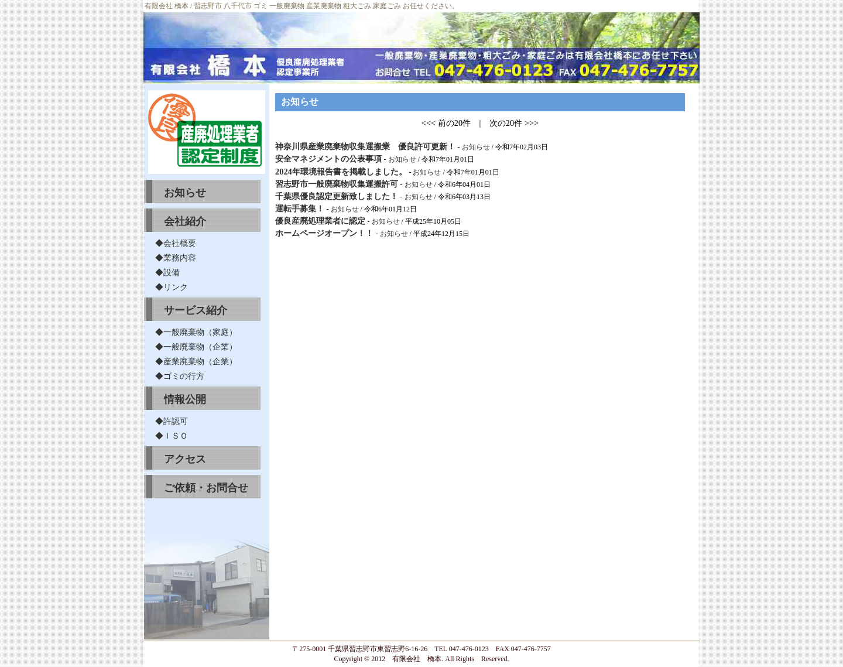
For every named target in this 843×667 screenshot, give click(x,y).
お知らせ (185, 193)
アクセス (185, 459)
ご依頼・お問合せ (206, 488)
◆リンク (171, 287)
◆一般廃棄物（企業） (196, 346)
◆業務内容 (175, 257)
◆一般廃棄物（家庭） (196, 332)
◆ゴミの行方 (179, 376)
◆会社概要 (175, 243)
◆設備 (167, 272)
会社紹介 (185, 221)
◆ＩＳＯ (171, 435)
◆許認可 (171, 421)
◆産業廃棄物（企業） (196, 361)
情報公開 (185, 399)
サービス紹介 (195, 310)
